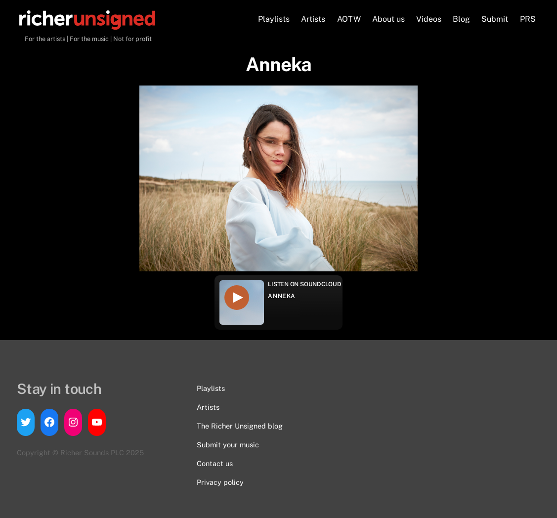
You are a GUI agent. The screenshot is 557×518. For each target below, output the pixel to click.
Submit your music (228, 444)
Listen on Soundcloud (304, 284)
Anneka (282, 296)
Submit (494, 19)
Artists (313, 19)
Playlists (274, 19)
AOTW (349, 19)
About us (388, 19)
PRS (528, 19)
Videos (428, 19)
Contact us (215, 463)
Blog (461, 19)
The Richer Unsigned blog (240, 426)
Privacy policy (220, 482)
